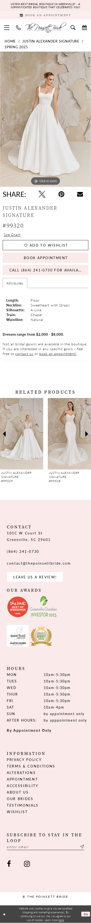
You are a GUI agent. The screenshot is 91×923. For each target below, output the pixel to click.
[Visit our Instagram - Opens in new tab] (27, 864)
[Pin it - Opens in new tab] (61, 194)
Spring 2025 (16, 46)
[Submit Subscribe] (81, 847)
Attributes (15, 283)
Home (10, 41)
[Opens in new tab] (18, 607)
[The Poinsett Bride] (45, 27)
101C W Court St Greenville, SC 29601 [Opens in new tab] (29, 536)
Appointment (22, 779)
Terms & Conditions (31, 766)
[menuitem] (7, 27)
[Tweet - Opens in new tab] (42, 194)
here (61, 920)
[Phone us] (18, 27)
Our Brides (20, 798)
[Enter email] (45, 847)
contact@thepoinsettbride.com (39, 563)
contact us (24, 353)
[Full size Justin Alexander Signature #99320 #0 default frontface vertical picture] (45, 119)
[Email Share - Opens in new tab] (80, 194)
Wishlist (17, 811)
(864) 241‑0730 (23, 551)
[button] (7, 27)
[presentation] (21, 433)
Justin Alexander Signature (50, 41)
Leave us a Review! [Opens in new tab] (35, 577)
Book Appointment (46, 257)
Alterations (21, 772)
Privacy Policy (24, 759)
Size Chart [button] (12, 234)
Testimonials (23, 805)
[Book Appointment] (45, 15)
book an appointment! (58, 353)
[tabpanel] (45, 119)
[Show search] (73, 27)
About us (18, 792)
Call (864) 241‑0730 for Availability (48, 270)
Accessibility (23, 785)
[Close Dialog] (4, 914)
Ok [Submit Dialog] (86, 914)
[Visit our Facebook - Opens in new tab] (9, 864)
